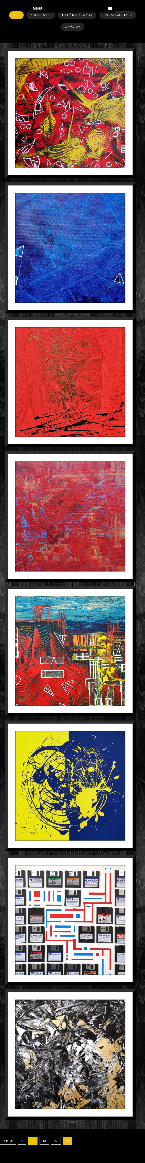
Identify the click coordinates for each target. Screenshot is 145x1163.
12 (44, 1140)
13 (56, 1140)
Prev (8, 1140)
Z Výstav (72, 27)
